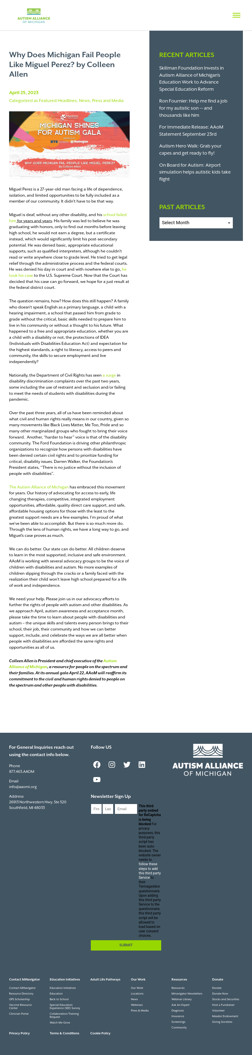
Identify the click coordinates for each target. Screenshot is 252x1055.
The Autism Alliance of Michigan (39, 487)
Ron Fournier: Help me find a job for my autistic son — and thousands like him (193, 108)
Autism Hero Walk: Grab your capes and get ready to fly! (190, 149)
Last (106, 818)
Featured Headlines (58, 100)
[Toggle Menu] (236, 15)
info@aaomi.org (23, 787)
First (94, 818)
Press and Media (108, 100)
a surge (109, 375)
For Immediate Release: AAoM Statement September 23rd (191, 130)
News (84, 100)
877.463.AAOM (21, 771)
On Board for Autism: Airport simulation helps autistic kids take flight (195, 172)
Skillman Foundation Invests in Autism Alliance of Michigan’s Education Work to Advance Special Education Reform (191, 78)
